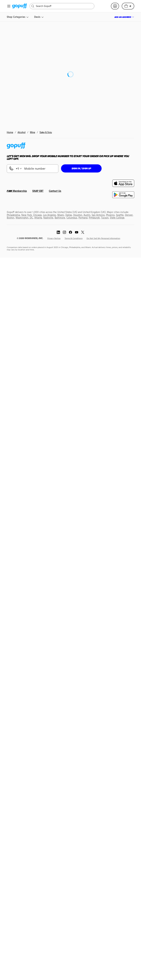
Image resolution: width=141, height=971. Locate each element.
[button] (128, 6)
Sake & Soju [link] (46, 132)
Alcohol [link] (22, 132)
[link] (19, 6)
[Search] (63, 6)
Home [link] (10, 132)
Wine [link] (32, 132)
